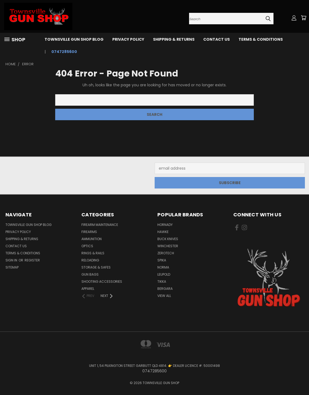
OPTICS (87, 246)
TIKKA (161, 281)
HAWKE (163, 231)
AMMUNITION (91, 239)
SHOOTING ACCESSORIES (101, 281)
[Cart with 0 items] (303, 17)
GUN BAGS (90, 274)
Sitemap (12, 267)
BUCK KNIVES (167, 239)
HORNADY (165, 224)
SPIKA (161, 260)
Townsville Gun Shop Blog (74, 39)
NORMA (163, 267)
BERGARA (165, 288)
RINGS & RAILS (92, 253)
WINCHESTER (167, 246)
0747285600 (64, 51)
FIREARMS (89, 231)
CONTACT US (216, 39)
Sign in (11, 260)
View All (164, 295)
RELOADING (90, 260)
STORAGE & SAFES (96, 267)
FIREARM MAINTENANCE (99, 224)
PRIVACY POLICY (128, 39)
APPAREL (87, 288)
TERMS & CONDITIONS (261, 39)
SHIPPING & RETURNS (174, 39)
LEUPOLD (163, 274)
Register (32, 260)
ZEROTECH (165, 253)
